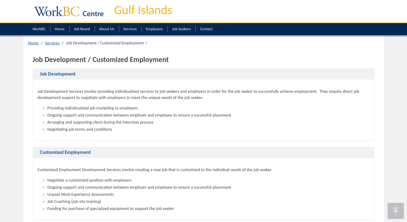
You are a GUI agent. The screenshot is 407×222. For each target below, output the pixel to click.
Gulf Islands (143, 10)
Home (60, 29)
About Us (106, 29)
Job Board (82, 29)
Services (130, 29)
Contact (206, 29)
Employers (154, 29)
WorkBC (39, 29)
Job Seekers (181, 29)
